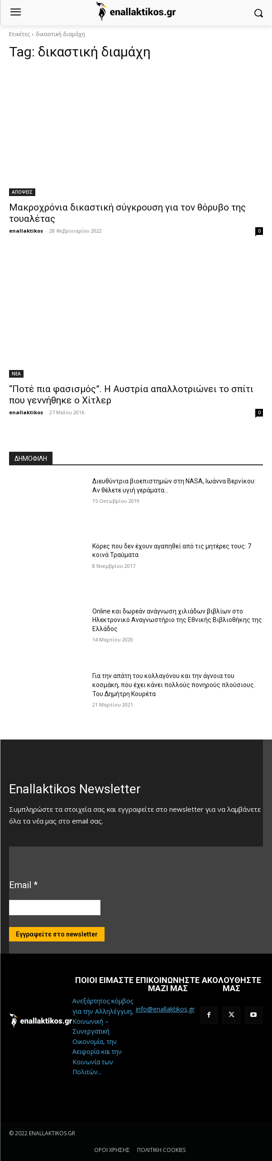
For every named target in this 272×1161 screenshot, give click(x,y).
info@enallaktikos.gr (165, 1009)
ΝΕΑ (16, 373)
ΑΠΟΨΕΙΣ (22, 192)
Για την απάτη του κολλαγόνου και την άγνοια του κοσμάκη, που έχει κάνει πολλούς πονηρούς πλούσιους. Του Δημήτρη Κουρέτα (173, 684)
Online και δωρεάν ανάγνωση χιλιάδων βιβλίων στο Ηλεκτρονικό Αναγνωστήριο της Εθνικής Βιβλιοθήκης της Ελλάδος (177, 620)
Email (23, 885)
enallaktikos (26, 230)
